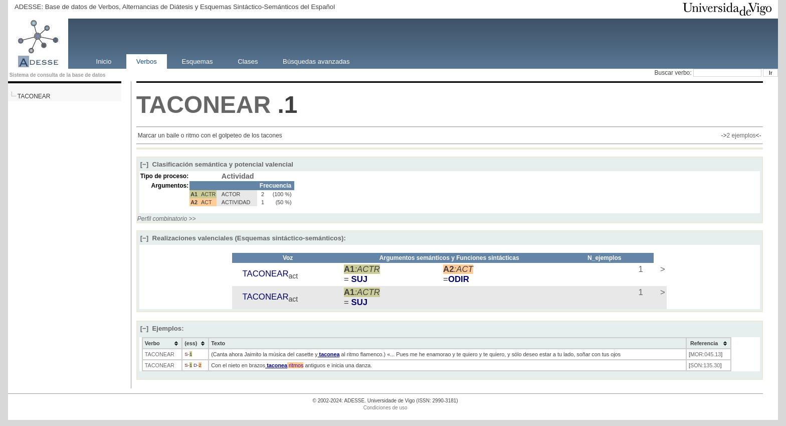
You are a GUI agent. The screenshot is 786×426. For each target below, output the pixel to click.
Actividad (238, 176)
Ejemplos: (162, 328)
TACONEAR (34, 96)
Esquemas (197, 61)
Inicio (103, 61)
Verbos (146, 61)
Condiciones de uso (385, 407)
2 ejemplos (741, 135)
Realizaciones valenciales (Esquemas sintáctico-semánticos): (243, 238)
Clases (248, 61)
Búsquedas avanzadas (316, 61)
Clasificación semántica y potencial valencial (216, 164)
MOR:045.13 (705, 354)
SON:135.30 (705, 365)
